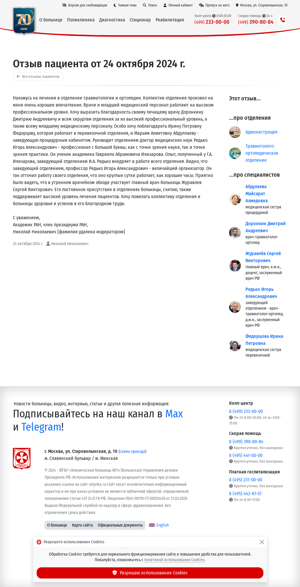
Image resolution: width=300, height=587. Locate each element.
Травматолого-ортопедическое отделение (262, 153)
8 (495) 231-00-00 (245, 480)
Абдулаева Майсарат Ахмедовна (257, 193)
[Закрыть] (262, 542)
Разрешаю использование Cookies (150, 573)
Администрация (261, 132)
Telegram (41, 426)
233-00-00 (212, 21)
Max (174, 413)
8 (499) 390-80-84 (246, 441)
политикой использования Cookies (174, 559)
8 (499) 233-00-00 (246, 411)
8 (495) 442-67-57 (245, 493)
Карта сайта (82, 525)
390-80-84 (256, 21)
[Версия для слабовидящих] (84, 5)
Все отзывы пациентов (38, 76)
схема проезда (132, 451)
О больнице (57, 525)
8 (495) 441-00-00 (245, 455)
